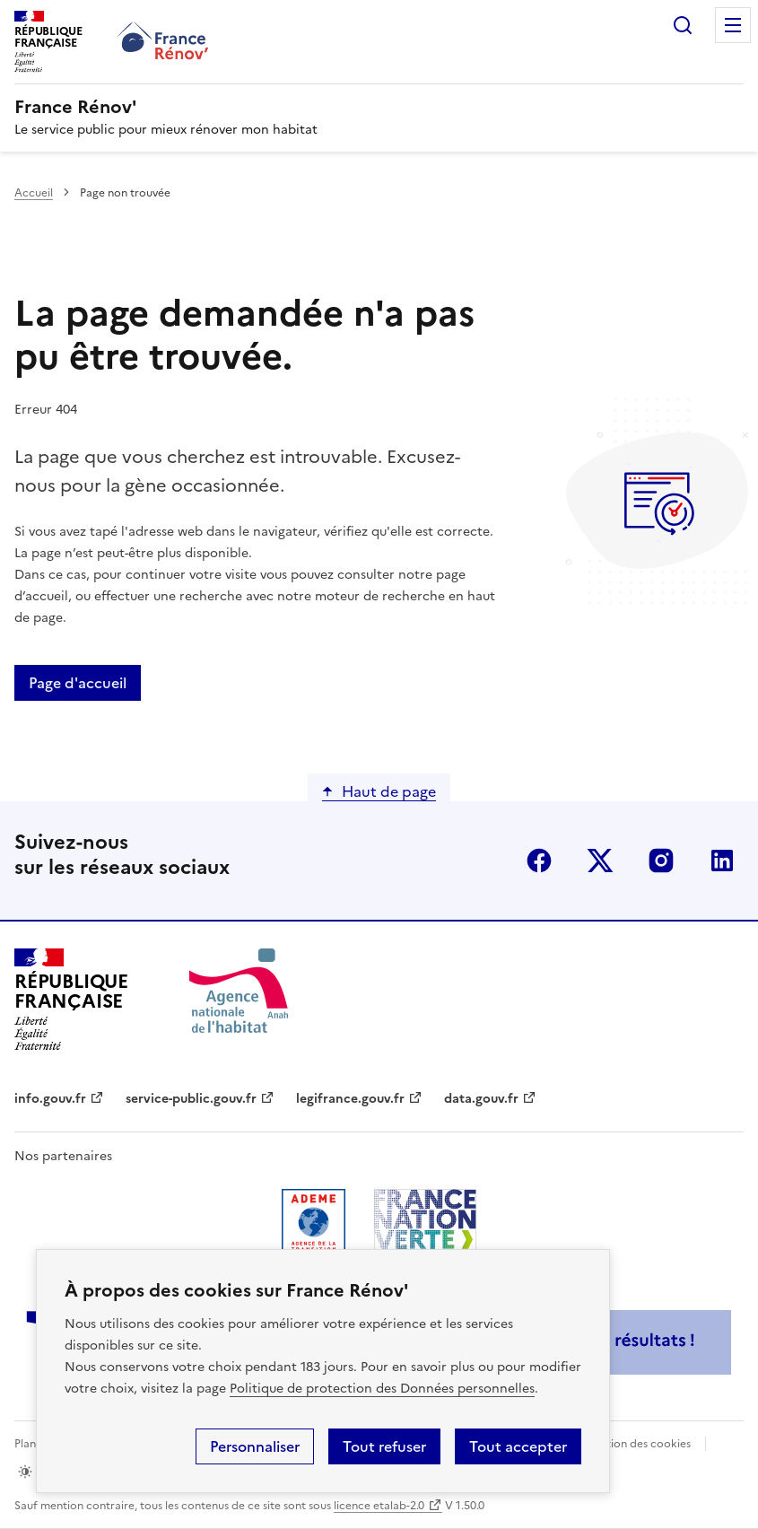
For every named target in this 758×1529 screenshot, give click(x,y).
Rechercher (683, 25)
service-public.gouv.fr (191, 1098)
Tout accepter (518, 1446)
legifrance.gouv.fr (350, 1098)
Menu (733, 25)
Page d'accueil (77, 683)
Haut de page (389, 791)
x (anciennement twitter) (600, 860)
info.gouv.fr (50, 1098)
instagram (661, 860)
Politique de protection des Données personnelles (382, 1388)
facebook (539, 860)
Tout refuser (384, 1446)
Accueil (33, 193)
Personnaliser (255, 1446)
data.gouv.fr (481, 1098)
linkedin (722, 860)
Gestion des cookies (639, 1444)
